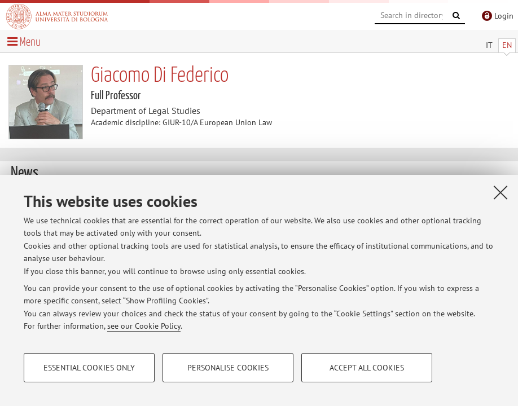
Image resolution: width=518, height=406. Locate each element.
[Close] (500, 192)
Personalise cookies (228, 368)
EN (507, 45)
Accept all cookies (367, 368)
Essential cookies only (89, 368)
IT (489, 45)
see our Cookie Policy (144, 326)
